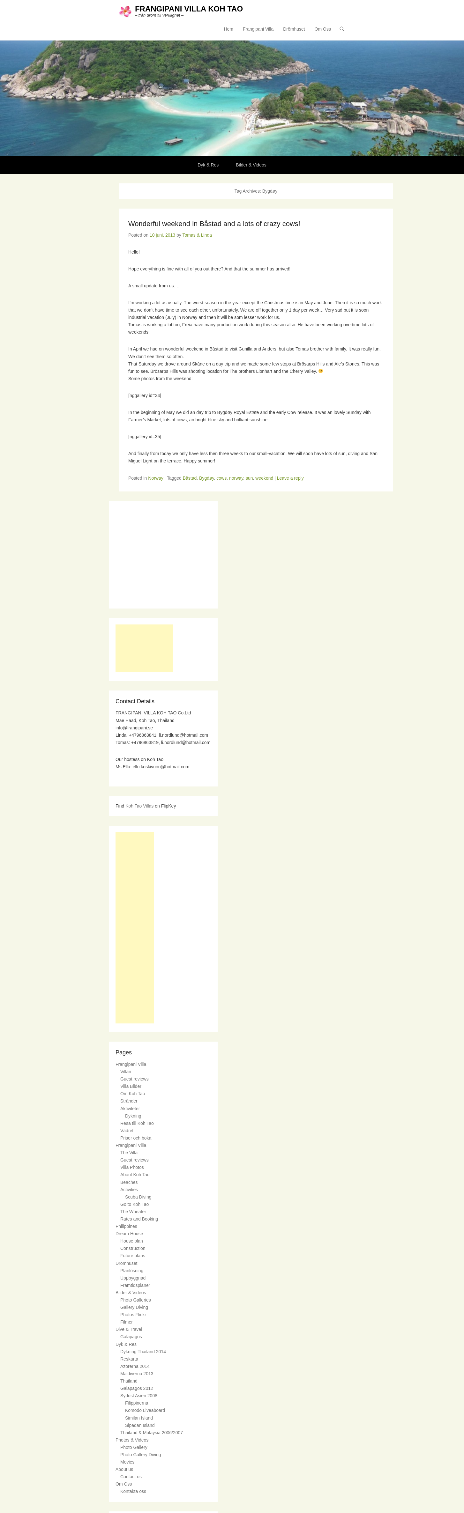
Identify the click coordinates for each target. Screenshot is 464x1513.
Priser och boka (135, 1137)
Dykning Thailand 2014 (143, 1351)
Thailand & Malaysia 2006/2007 (151, 1432)
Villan (125, 1071)
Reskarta (129, 1359)
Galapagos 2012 (136, 1388)
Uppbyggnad (133, 1278)
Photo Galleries (135, 1300)
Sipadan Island (140, 1425)
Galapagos (131, 1337)
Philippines (126, 1226)
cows (221, 478)
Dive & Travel (129, 1329)
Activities (129, 1189)
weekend (264, 478)
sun (249, 478)
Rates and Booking (139, 1218)
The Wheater (133, 1211)
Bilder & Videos (251, 165)
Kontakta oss (133, 1491)
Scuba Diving (138, 1196)
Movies (127, 1462)
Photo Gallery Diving (140, 1454)
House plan (131, 1241)
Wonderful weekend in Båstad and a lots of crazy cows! (214, 224)
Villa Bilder (130, 1086)
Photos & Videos (132, 1440)
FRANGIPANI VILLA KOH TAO (189, 8)
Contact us (131, 1476)
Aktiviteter (130, 1108)
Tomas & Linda (197, 235)
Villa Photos (132, 1167)
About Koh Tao (135, 1174)
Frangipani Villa (258, 29)
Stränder (129, 1101)
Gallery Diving (134, 1307)
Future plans (132, 1255)
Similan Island (139, 1418)
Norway (155, 478)
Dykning (133, 1115)
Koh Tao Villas (139, 805)
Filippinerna (136, 1403)
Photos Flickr (133, 1314)
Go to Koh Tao (134, 1204)
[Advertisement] (144, 648)
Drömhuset (294, 29)
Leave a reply (290, 478)
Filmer (126, 1322)
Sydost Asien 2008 (138, 1395)
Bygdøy (206, 478)
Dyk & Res (208, 165)
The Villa (129, 1152)
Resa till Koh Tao (137, 1123)
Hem (228, 29)
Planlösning (131, 1270)
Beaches (129, 1182)
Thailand (129, 1381)
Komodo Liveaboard (145, 1410)
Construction (133, 1248)
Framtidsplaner (135, 1285)
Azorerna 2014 (135, 1366)
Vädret (126, 1130)
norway (236, 478)
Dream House (129, 1233)
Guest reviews (134, 1078)
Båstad (190, 478)
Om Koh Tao (132, 1093)
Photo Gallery (133, 1447)
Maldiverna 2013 (136, 1373)
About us (124, 1469)
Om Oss (323, 29)
